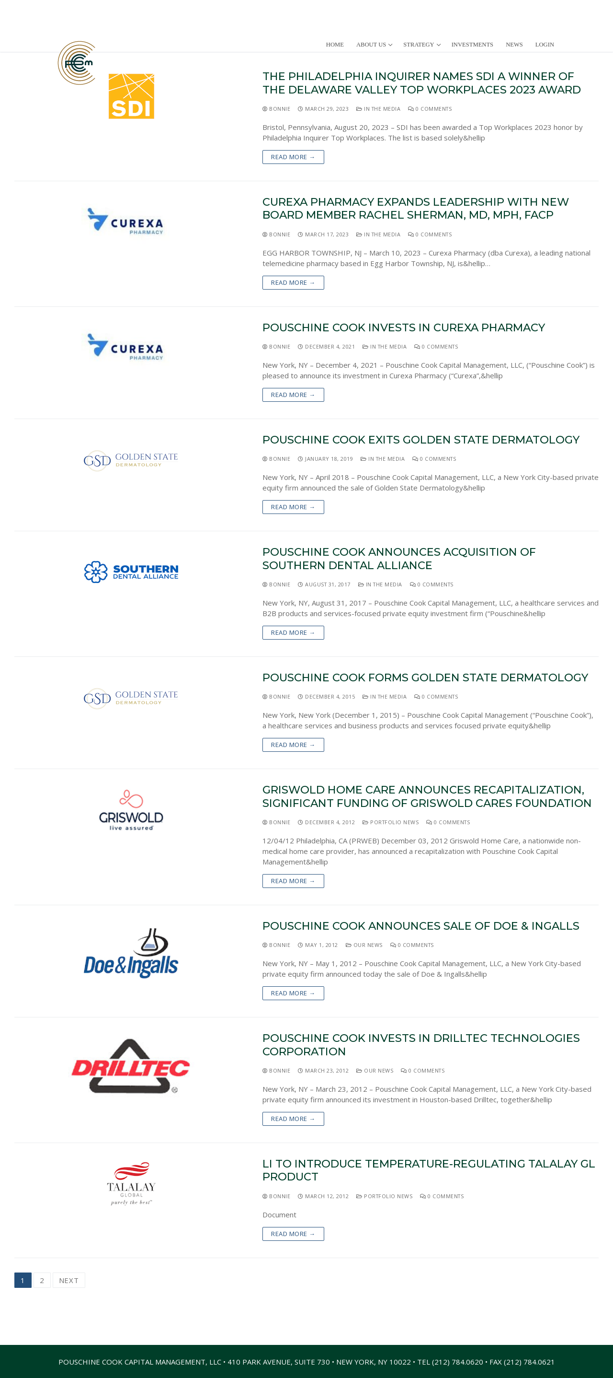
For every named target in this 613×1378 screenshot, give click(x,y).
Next (69, 1280)
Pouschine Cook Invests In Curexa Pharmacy (403, 327)
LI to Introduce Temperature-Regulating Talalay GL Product (428, 1170)
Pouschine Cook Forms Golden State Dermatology (425, 677)
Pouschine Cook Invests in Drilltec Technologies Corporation (421, 1045)
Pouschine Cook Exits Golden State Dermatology (420, 439)
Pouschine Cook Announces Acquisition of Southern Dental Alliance (399, 559)
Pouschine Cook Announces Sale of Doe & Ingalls (420, 926)
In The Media (378, 108)
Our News (364, 944)
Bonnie (276, 108)
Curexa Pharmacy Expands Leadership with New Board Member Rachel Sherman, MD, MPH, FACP (415, 209)
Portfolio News (391, 822)
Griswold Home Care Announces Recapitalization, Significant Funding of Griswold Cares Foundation (427, 796)
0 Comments (430, 108)
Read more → (293, 156)
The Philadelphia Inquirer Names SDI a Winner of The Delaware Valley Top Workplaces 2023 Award (421, 83)
